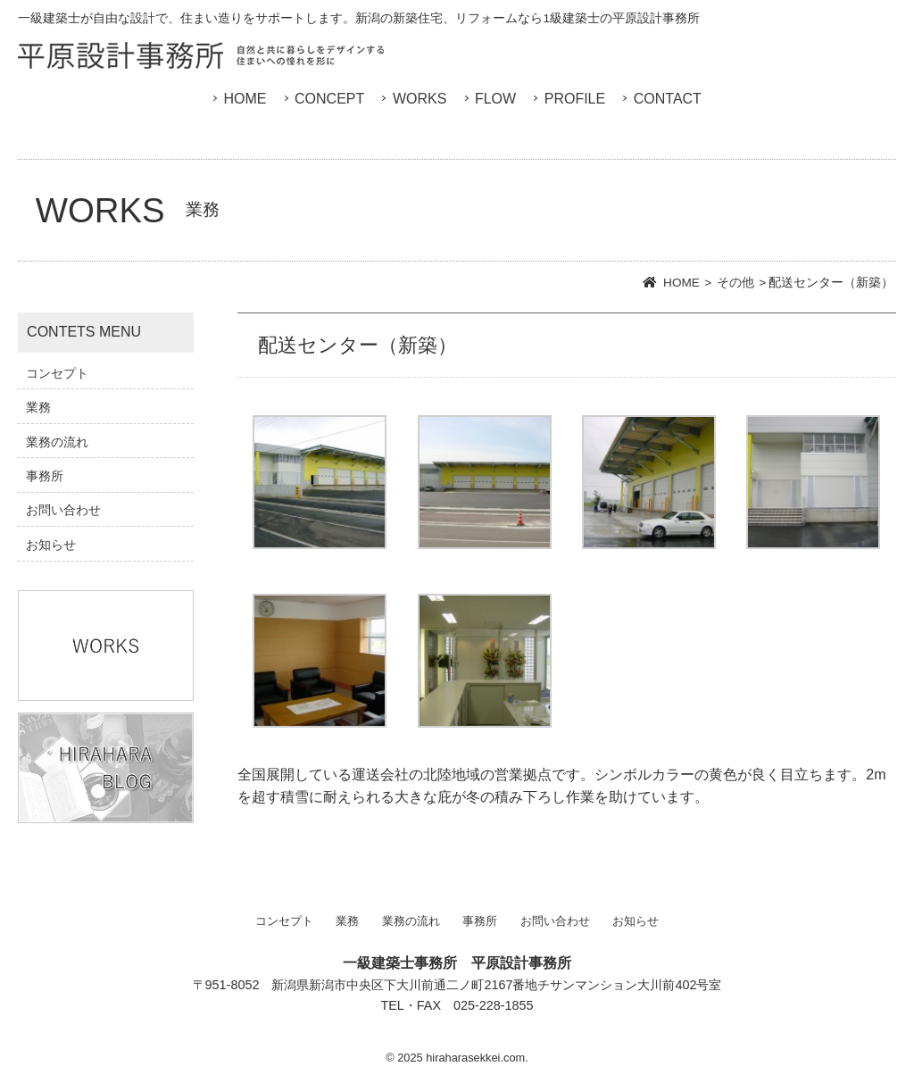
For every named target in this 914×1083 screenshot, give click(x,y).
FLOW (495, 98)
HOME (244, 98)
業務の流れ (57, 442)
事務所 (44, 476)
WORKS (419, 98)
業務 (38, 407)
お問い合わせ (63, 510)
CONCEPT (329, 98)
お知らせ (51, 544)
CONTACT (668, 98)
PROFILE (574, 98)
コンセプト (57, 373)
